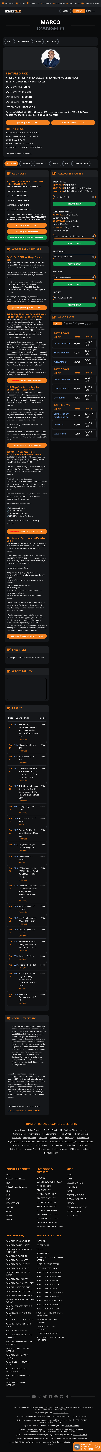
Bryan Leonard (83, 1137)
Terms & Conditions (77, 1207)
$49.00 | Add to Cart (26, 380)
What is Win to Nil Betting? (20, 1319)
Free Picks (41, 1241)
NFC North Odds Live (47, 1210)
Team (69, 1191)
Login (65, 11)
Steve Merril (60, 433)
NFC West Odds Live (46, 1202)
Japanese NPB (12, 1203)
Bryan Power (13, 1141)
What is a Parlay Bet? (17, 1260)
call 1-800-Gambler (80, 1435)
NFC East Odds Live (46, 1194)
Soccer (9, 1207)
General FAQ (73, 1215)
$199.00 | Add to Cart (26, 445)
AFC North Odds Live (47, 1214)
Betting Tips (42, 1253)
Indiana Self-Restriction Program (50, 1422)
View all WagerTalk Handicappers (24, 1111)
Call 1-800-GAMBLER (61, 1413)
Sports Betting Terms (47, 1264)
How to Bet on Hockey (47, 1280)
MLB (8, 1195)
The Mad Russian (50, 1153)
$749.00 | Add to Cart (27, 636)
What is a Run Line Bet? (17, 1268)
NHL (8, 1191)
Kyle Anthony (60, 361)
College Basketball (16, 1187)
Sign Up (79, 11)
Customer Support (76, 1199)
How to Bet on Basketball (50, 1272)
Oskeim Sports (56, 1137)
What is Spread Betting (18, 1287)
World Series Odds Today (50, 1226)
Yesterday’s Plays (75, 1195)
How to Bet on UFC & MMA (49, 1292)
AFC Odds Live (43, 1190)
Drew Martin (84, 1145)
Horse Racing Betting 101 (49, 1300)
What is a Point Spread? (18, 1245)
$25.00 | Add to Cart (28, 122)
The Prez (15, 1145)
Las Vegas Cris (30, 1149)
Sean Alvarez (27, 1145)
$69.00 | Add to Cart (27, 307)
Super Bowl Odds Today (49, 1182)
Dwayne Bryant (29, 1137)
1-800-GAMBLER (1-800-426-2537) (53, 1409)
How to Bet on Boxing (47, 1296)
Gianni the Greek (62, 343)
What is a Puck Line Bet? (18, 1264)
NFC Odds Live (44, 1186)
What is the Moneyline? (18, 1241)
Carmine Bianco (61, 388)
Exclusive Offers (75, 1183)
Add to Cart (74, 204)
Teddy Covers (41, 1145)
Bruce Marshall (28, 1141)
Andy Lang (59, 424)
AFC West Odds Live (46, 1206)
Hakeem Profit (56, 1145)
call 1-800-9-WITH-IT (79, 1420)
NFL (8, 1174)
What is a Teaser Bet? (17, 1279)
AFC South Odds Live (47, 1222)
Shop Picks (72, 1187)
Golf (8, 1211)
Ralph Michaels (81, 1134)
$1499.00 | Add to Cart (27, 531)
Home (69, 1174)
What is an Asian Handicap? (20, 1295)
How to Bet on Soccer (47, 1284)
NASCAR (10, 1219)
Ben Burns (16, 1137)
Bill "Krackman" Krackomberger (73, 1130)
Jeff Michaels (15, 1149)
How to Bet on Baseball (48, 1276)
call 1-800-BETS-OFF (79, 1416)
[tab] (11, 163)
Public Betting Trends (47, 1333)
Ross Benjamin (56, 1141)
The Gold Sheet (50, 1130)
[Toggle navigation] (93, 11)
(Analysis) (23, 739)
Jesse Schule (20, 1130)
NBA (8, 1183)
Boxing (9, 1215)
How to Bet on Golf (46, 1288)
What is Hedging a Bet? (17, 1330)
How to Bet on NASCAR (47, 1308)
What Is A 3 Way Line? (16, 1256)
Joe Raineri (86, 1149)
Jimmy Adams (70, 1145)
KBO (8, 1199)
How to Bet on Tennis (47, 1304)
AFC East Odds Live (46, 1198)
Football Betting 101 (47, 1268)
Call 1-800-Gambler (72, 1426)
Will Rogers (74, 1149)
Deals (69, 1178)
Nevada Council (35, 1431)
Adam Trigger (71, 1141)
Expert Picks (42, 1245)
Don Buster (59, 397)
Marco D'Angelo (66, 1134)
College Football (15, 1178)
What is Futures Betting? (19, 1291)
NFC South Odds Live (47, 1218)
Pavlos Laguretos (59, 1149)
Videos (39, 1249)
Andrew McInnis (86, 1141)
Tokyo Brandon (61, 352)
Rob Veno (43, 1137)
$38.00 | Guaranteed (73, 122)
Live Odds (42, 1178)
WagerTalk (27, 1442)
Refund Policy (74, 1211)
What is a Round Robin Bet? (20, 1283)
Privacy (70, 1203)
